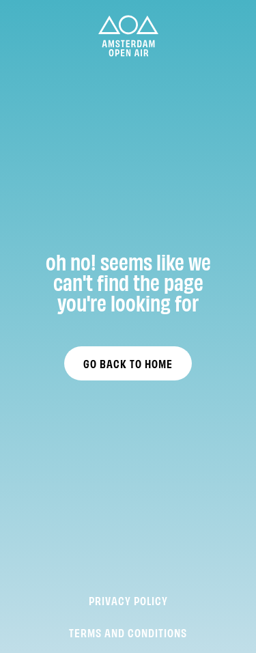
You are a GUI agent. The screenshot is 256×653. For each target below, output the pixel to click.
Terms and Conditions (128, 632)
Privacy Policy (128, 600)
